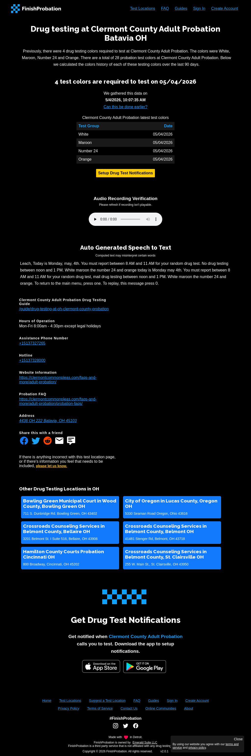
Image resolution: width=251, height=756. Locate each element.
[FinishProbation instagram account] (116, 728)
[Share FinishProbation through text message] (71, 441)
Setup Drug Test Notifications (125, 173)
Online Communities (160, 708)
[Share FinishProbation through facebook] (24, 441)
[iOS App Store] (101, 666)
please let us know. (51, 466)
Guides (181, 8)
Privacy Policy (68, 708)
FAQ (165, 8)
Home (46, 701)
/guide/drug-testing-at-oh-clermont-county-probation (64, 309)
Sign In (199, 8)
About (188, 708)
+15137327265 (32, 343)
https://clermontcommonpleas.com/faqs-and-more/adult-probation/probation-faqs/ (58, 401)
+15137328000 (32, 360)
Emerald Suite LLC (145, 742)
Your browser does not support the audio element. (125, 219)
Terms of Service (100, 708)
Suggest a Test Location (107, 701)
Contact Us (129, 708)
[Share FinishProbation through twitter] (36, 441)
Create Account (224, 8)
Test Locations (142, 8)
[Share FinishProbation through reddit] (47, 441)
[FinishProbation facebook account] (136, 728)
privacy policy (197, 747)
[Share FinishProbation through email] (59, 441)
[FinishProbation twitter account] (126, 728)
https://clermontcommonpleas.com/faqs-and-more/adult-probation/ (58, 379)
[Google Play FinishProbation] (144, 667)
